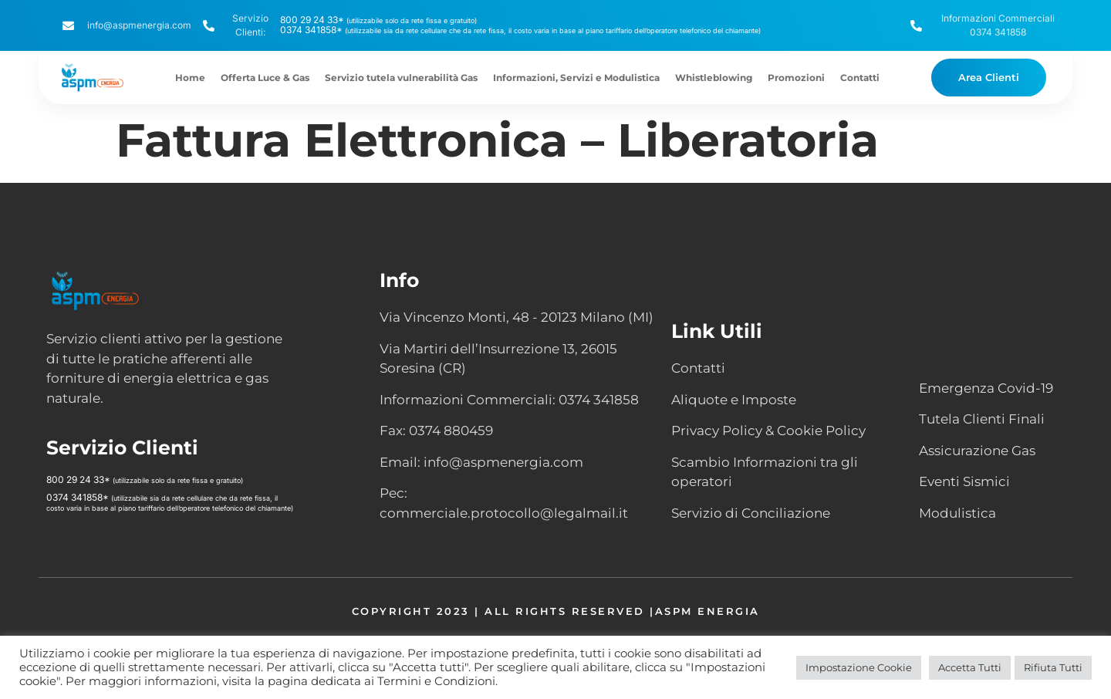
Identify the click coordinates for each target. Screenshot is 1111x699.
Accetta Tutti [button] (969, 667)
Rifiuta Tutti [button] (1053, 667)
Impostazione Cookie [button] (858, 667)
